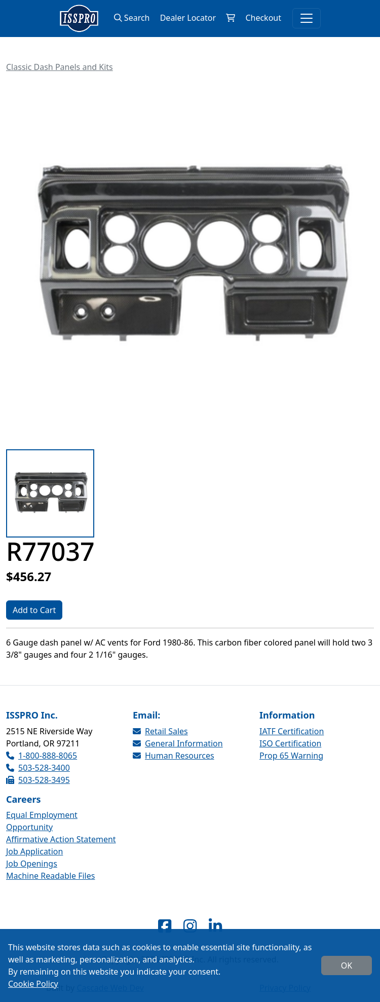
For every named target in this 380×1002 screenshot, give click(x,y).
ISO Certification (290, 743)
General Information (178, 743)
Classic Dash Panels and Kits (59, 67)
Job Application (34, 851)
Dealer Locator (188, 17)
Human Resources (173, 755)
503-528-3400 (38, 767)
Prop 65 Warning (291, 755)
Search (132, 17)
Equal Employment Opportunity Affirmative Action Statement (61, 827)
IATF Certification (291, 731)
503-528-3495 (38, 779)
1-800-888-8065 (41, 755)
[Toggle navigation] (306, 18)
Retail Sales (160, 731)
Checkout (263, 17)
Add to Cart (34, 610)
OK (346, 965)
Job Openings (31, 863)
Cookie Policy (33, 983)
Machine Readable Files (50, 875)
